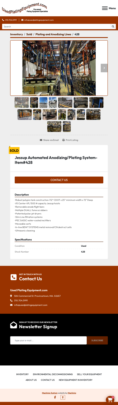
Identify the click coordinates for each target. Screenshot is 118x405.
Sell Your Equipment (89, 374)
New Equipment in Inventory (76, 380)
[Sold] (29, 34)
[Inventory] (16, 34)
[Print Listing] (70, 140)
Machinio (72, 393)
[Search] (56, 26)
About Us (31, 380)
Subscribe (97, 340)
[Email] (48, 340)
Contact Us (59, 180)
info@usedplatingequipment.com (39, 20)
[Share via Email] (49, 140)
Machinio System (49, 393)
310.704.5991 (11, 20)
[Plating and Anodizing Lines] (53, 34)
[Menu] (105, 8)
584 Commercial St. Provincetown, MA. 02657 (37, 295)
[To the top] (63, 397)
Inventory (22, 374)
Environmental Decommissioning (53, 374)
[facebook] (55, 397)
